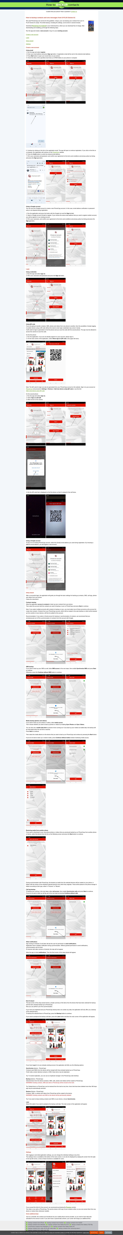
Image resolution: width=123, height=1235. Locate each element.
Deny (101, 1232)
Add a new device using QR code (35, 391)
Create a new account (32, 34)
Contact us (74, 11)
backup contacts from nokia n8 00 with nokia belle (42, 1228)
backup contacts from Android (55, 1222)
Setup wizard (29, 41)
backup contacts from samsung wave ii (69, 1228)
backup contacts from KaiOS (74, 1222)
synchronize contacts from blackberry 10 (39, 1226)
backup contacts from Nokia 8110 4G (58, 1224)
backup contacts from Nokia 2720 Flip (82, 1224)
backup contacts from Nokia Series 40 (63, 1226)
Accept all (94, 1232)
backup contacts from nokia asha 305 (38, 1230)
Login (27, 37)
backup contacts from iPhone (36, 1222)
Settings (28, 44)
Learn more (86, 1232)
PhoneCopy (56, 152)
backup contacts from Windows (36, 1224)
